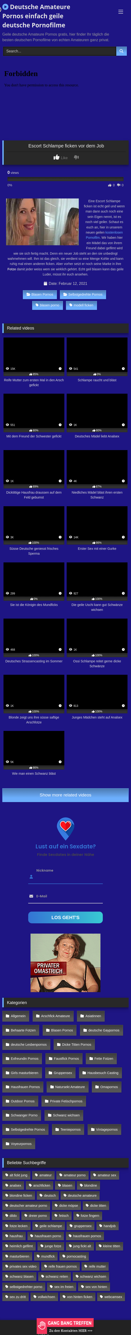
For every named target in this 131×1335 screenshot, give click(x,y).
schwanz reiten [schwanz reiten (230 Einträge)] (57, 1276)
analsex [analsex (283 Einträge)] (15, 1185)
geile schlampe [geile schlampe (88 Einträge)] (51, 1226)
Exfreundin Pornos (24, 1058)
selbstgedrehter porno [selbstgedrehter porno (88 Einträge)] (26, 1287)
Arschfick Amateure (55, 1016)
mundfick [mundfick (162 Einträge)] (48, 1256)
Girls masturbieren (24, 1073)
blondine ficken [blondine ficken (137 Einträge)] (21, 1195)
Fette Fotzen (103, 1058)
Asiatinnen (93, 1016)
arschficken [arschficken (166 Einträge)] (41, 1185)
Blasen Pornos (40, 294)
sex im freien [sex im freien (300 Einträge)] (63, 1287)
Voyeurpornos (21, 1144)
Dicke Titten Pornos (76, 1044)
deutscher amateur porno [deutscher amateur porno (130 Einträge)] (28, 1205)
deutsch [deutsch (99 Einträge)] (50, 1195)
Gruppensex (63, 1073)
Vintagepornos (107, 1129)
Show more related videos (65, 794)
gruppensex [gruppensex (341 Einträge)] (83, 1226)
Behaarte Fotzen (23, 1030)
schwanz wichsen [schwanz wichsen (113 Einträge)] (93, 1276)
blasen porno (47, 305)
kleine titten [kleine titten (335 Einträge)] (111, 1246)
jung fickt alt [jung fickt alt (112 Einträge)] (82, 1246)
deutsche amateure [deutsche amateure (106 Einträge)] (82, 1195)
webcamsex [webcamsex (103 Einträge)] (113, 1297)
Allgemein (18, 1016)
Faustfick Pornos (66, 1058)
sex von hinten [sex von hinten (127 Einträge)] (96, 1287)
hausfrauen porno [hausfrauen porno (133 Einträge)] (48, 1236)
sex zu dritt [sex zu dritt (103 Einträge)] (18, 1297)
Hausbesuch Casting (102, 1073)
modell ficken (81, 305)
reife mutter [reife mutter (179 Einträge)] (97, 1266)
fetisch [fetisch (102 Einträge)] (64, 1216)
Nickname (44, 870)
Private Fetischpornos (66, 1101)
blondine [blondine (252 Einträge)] (90, 1185)
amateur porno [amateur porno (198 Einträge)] (75, 1175)
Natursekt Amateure (70, 1087)
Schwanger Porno (24, 1115)
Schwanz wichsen (66, 1115)
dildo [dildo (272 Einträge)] (13, 1216)
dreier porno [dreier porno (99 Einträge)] (38, 1216)
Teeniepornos (70, 1129)
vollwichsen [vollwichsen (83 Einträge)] (46, 1297)
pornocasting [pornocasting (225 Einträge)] (76, 1256)
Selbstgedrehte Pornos (82, 294)
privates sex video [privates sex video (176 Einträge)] (23, 1266)
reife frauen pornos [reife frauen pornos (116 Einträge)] (62, 1266)
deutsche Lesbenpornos (29, 1044)
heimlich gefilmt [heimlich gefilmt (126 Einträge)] (21, 1246)
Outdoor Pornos (23, 1101)
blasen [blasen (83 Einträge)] (67, 1185)
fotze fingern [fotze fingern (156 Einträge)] (90, 1216)
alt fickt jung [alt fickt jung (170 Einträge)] (18, 1175)
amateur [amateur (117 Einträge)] (45, 1175)
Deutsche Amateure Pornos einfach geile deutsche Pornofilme (36, 16)
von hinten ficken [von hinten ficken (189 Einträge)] (79, 1297)
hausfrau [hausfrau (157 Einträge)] (16, 1236)
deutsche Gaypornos (103, 1030)
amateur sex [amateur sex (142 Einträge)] (107, 1175)
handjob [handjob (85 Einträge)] (110, 1226)
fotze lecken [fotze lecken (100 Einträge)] (19, 1226)
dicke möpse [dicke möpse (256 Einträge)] (68, 1205)
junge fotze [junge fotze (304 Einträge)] (53, 1246)
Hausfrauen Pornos (25, 1087)
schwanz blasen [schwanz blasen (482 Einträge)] (21, 1276)
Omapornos (109, 1087)
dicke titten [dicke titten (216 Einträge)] (98, 1205)
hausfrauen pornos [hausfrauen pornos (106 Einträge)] (87, 1236)
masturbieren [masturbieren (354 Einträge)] (19, 1256)
